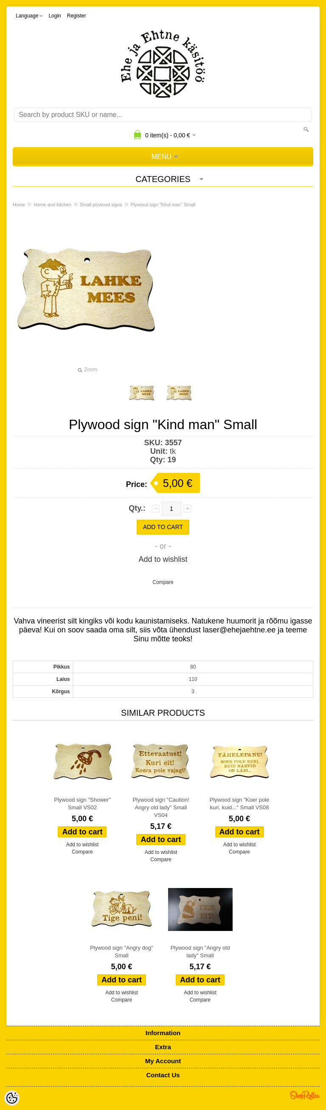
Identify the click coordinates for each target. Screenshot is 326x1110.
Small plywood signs (101, 204)
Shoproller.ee (305, 1095)
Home (19, 204)
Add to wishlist (162, 559)
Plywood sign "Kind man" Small (163, 204)
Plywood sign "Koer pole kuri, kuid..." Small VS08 (239, 804)
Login (54, 16)
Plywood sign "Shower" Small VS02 (82, 804)
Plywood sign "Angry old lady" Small (200, 952)
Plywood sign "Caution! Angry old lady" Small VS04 (160, 807)
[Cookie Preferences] (12, 1098)
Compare (162, 582)
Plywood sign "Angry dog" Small (121, 952)
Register (76, 16)
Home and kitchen (52, 204)
